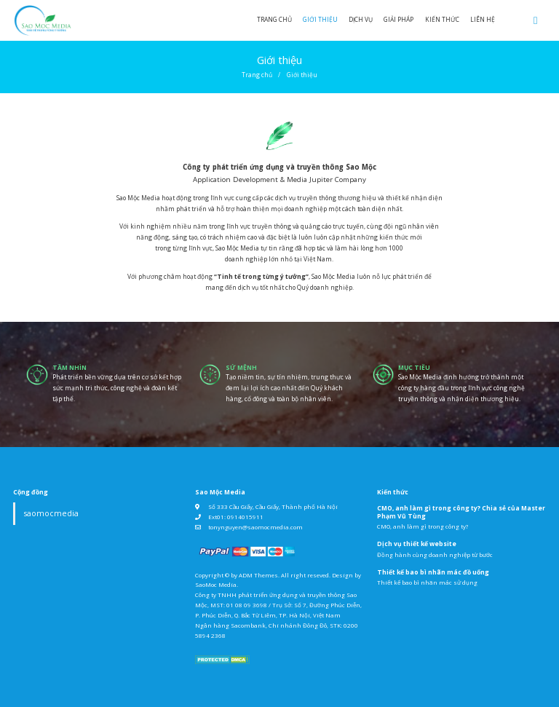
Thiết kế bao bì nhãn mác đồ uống (433, 572)
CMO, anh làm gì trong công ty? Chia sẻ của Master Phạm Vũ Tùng (461, 512)
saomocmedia (51, 513)
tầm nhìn (69, 367)
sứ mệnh (241, 367)
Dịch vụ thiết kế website (416, 544)
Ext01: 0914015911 (235, 517)
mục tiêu (414, 367)
